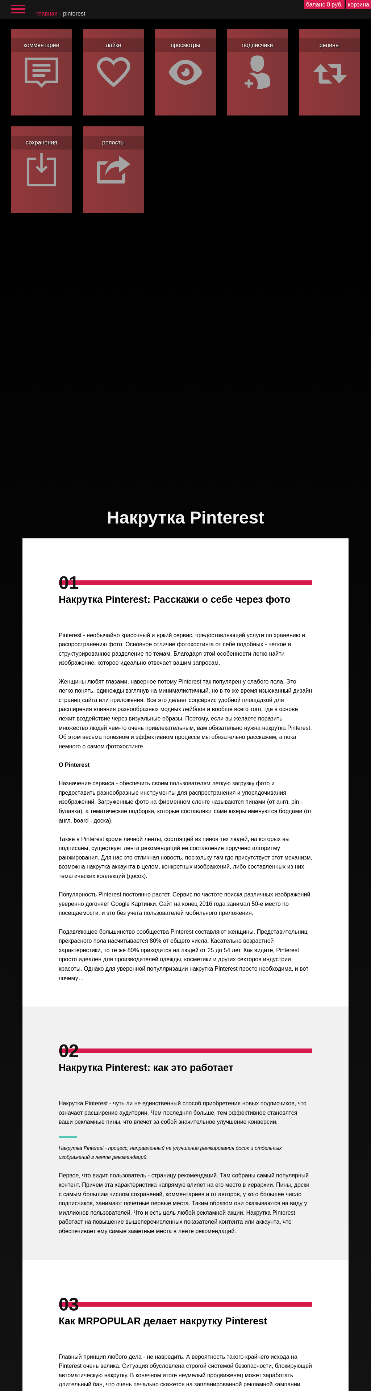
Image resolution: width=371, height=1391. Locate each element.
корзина (358, 4)
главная (47, 13)
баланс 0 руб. (324, 4)
